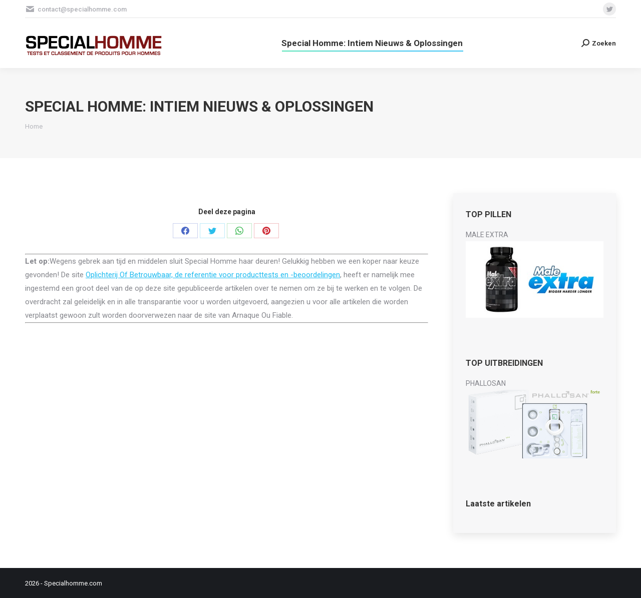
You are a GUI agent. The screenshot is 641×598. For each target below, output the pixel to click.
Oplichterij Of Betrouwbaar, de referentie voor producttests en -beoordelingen (213, 274)
